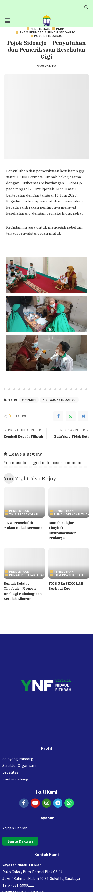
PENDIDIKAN (41, 28)
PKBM (60, 28)
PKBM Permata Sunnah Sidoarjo (48, 32)
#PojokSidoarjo (60, 399)
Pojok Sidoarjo (48, 35)
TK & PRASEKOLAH (23, 514)
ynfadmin (46, 66)
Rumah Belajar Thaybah (30, 575)
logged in (37, 462)
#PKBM (30, 399)
